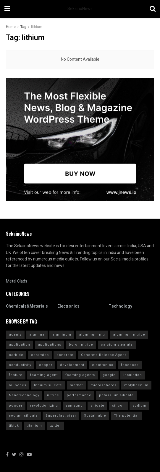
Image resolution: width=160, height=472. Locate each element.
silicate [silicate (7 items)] (97, 405)
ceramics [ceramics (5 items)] (40, 354)
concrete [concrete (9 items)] (64, 354)
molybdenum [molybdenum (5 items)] (136, 385)
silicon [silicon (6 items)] (118, 405)
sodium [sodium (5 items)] (139, 405)
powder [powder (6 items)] (15, 405)
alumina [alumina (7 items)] (37, 334)
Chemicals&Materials (27, 306)
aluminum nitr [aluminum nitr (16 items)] (92, 334)
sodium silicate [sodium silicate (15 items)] (23, 415)
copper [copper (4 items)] (45, 364)
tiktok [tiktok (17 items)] (14, 425)
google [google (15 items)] (109, 374)
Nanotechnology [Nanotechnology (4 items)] (24, 395)
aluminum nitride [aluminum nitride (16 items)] (129, 334)
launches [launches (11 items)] (17, 385)
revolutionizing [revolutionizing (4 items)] (44, 405)
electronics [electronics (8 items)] (102, 364)
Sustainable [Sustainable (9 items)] (95, 415)
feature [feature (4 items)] (15, 374)
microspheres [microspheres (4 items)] (103, 385)
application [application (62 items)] (19, 344)
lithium (36, 26)
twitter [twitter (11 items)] (55, 425)
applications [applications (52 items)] (49, 344)
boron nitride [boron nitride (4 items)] (81, 344)
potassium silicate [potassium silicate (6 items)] (116, 395)
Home (11, 26)
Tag (23, 26)
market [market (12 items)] (76, 385)
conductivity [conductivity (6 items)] (20, 364)
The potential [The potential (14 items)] (126, 415)
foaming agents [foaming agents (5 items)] (80, 374)
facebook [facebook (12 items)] (130, 364)
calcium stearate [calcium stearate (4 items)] (117, 344)
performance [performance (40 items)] (79, 395)
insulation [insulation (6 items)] (132, 374)
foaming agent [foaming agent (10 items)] (44, 374)
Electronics (68, 306)
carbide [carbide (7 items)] (16, 354)
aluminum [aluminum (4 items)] (61, 334)
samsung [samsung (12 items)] (74, 405)
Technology (120, 306)
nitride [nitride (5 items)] (53, 395)
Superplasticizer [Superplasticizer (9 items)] (61, 415)
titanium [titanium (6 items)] (34, 425)
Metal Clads (16, 281)
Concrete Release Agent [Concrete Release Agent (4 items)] (103, 354)
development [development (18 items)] (72, 364)
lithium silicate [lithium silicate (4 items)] (48, 385)
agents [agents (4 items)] (15, 334)
